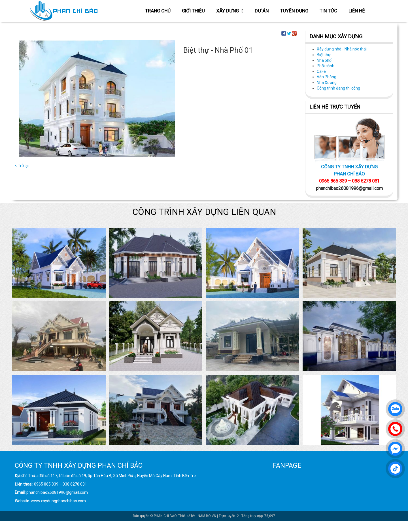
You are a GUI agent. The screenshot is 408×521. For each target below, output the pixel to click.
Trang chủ (158, 11)
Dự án (262, 11)
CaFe (321, 71)
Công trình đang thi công (338, 88)
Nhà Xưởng (327, 82)
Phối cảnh (325, 65)
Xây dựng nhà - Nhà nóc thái (342, 49)
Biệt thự (324, 54)
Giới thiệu (193, 11)
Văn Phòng (326, 77)
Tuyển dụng (294, 11)
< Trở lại (22, 165)
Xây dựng (229, 11)
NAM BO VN (207, 516)
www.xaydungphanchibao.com (58, 501)
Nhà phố (324, 60)
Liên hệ (356, 11)
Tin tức (328, 11)
